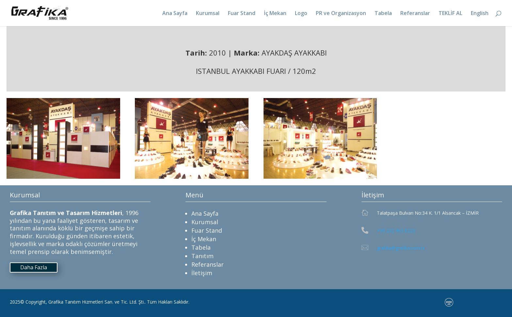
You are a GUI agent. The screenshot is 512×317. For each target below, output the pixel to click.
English (479, 14)
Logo (301, 14)
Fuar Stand (241, 14)
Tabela (383, 14)
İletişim (201, 273)
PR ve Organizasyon (341, 14)
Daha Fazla (33, 267)
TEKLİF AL (450, 14)
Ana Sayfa (174, 14)
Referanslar (415, 14)
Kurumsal (207, 14)
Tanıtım (202, 256)
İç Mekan (275, 14)
